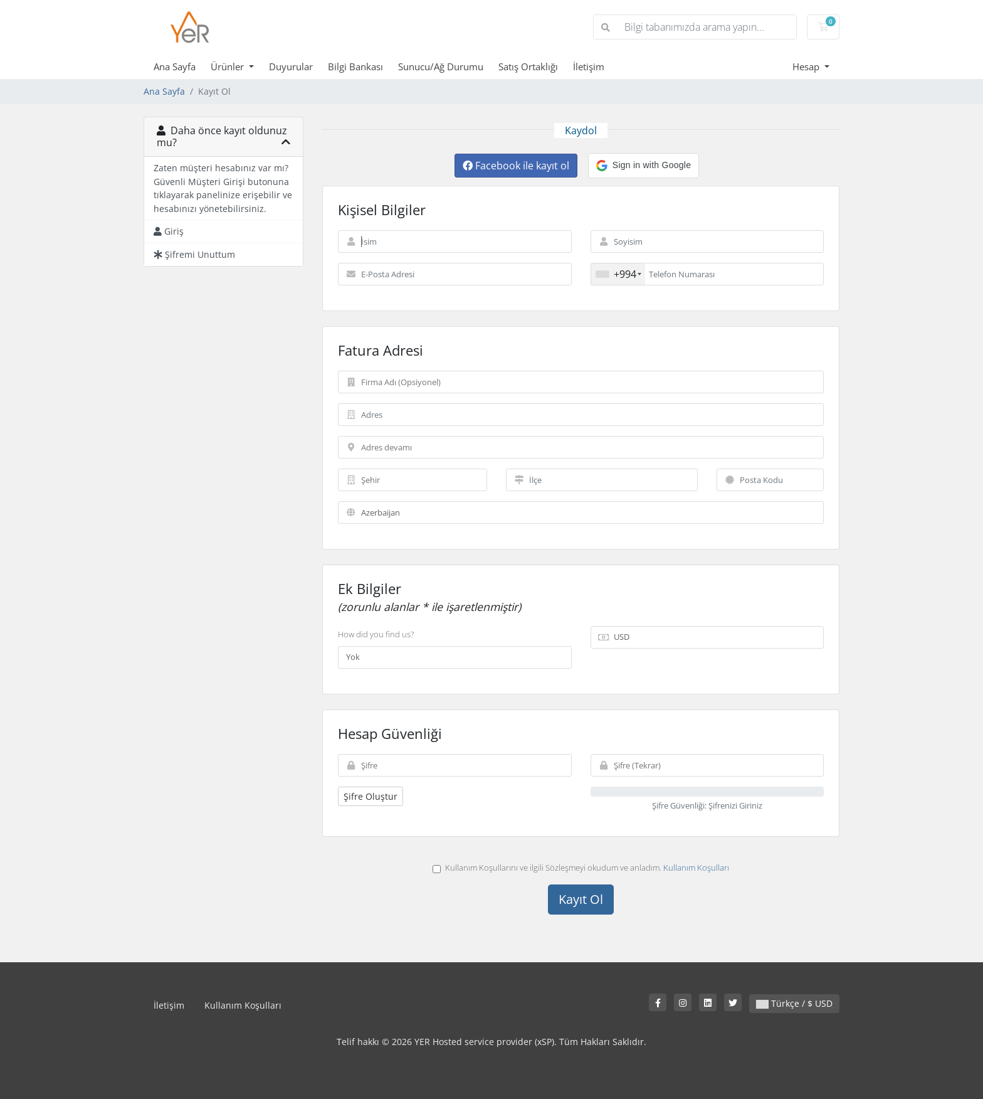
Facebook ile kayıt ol (516, 166)
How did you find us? (376, 634)
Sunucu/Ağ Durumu (440, 66)
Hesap (807, 66)
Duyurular (291, 66)
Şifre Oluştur (370, 796)
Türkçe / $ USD (794, 1003)
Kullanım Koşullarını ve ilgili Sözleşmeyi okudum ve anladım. (581, 867)
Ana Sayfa (175, 66)
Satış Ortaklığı (528, 66)
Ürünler (228, 66)
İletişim (588, 66)
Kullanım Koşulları (696, 867)
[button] (643, 165)
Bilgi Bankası (355, 66)
